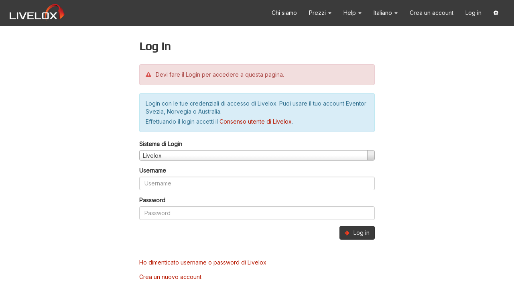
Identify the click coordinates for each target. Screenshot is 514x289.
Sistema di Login (160, 143)
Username (152, 170)
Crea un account (431, 12)
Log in (473, 12)
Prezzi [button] (320, 12)
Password (152, 200)
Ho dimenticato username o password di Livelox (202, 262)
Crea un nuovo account (170, 276)
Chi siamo (284, 12)
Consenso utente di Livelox (255, 121)
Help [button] (352, 12)
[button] (496, 13)
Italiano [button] (386, 12)
